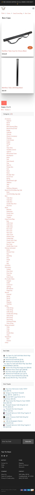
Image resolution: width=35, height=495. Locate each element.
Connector (7, 285)
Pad (6, 159)
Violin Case (8, 223)
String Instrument (8, 325)
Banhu (6, 250)
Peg (6, 163)
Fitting (6, 144)
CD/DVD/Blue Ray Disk (11, 194)
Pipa (6, 254)
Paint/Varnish (8, 161)
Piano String (8, 323)
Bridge (6, 130)
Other (5, 343)
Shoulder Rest (8, 175)
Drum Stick (8, 271)
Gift (6, 146)
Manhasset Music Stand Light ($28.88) (15, 370)
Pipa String (8, 319)
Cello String (8, 312)
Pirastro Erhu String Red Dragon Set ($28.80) (17, 368)
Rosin (6, 173)
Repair (6, 300)
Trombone (7, 215)
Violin (6, 327)
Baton (6, 125)
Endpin (6, 142)
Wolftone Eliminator (10, 188)
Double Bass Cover (10, 246)
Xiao (6, 263)
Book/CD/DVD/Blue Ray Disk (12, 190)
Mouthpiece (8, 155)
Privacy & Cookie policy (7, 478)
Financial (7, 294)
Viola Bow (7, 200)
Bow (5, 196)
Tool (6, 186)
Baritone (7, 209)
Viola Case (8, 225)
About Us (3, 474)
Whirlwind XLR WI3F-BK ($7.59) (13, 360)
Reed (6, 171)
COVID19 (6, 265)
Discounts (21, 467)
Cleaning (7, 138)
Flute (6, 339)
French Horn (8, 213)
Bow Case (28, 13)
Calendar (7, 132)
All (11, 114)
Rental (6, 298)
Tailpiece (7, 182)
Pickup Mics (8, 167)
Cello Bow (7, 202)
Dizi (6, 261)
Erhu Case (7, 231)
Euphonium (7, 211)
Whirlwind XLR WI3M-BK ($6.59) (13, 362)
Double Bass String (10, 314)
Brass (5, 207)
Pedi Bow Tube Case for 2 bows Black (14, 51)
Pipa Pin (7, 165)
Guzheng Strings (9, 321)
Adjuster (7, 121)
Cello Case (8, 227)
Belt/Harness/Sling (10, 126)
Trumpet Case (8, 242)
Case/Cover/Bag (17, 13)
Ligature (7, 152)
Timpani (7, 275)
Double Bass (8, 333)
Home (3, 13)
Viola (6, 329)
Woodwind (7, 337)
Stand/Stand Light (10, 180)
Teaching (7, 304)
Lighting (7, 287)
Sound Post (8, 177)
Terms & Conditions (6, 476)
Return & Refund (23, 465)
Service (6, 292)
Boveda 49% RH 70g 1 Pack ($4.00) (14, 378)
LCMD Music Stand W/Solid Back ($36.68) (15, 376)
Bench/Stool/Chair (10, 128)
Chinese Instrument (9, 248)
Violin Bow (7, 198)
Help (2, 467)
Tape (6, 184)
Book (6, 192)
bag (6, 221)
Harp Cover (8, 234)
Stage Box (7, 290)
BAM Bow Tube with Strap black (12, 88)
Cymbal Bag (8, 238)
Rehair (6, 296)
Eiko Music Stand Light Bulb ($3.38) (14, 372)
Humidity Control (9, 150)
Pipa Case (7, 233)
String (5, 306)
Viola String (8, 310)
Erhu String (8, 317)
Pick (6, 169)
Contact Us (4, 463)
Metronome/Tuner (10, 153)
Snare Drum (8, 277)
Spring (6, 179)
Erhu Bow (7, 206)
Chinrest (7, 134)
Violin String (8, 308)
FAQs (2, 465)
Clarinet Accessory (10, 136)
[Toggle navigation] (33, 8)
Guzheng (7, 256)
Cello (6, 331)
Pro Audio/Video (8, 279)
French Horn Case (10, 240)
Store (8, 13)
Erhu (6, 258)
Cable (6, 283)
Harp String (8, 315)
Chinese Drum (8, 252)
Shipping (7, 302)
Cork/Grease (8, 140)
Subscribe (28, 441)
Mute (6, 157)
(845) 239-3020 (23, 478)
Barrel (6, 123)
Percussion (7, 267)
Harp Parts (8, 148)
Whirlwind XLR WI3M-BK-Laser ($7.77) (15, 374)
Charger (7, 281)
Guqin (6, 260)
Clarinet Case (8, 236)
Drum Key (7, 273)
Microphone (8, 288)
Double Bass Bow (9, 204)
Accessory (7, 119)
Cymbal (7, 269)
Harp (6, 335)
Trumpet (7, 217)
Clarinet (7, 341)
